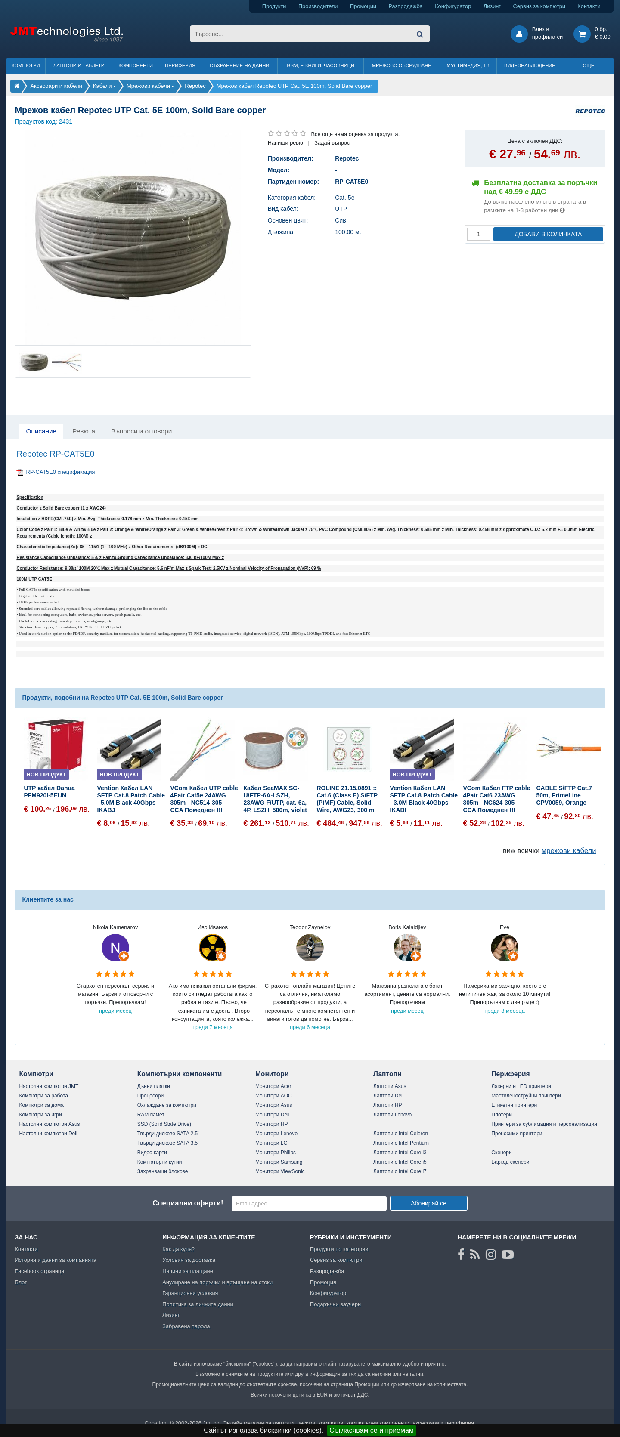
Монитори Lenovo (276, 1134)
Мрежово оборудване (401, 65)
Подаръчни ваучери (335, 1304)
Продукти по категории (339, 1249)
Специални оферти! (187, 1203)
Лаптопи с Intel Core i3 (400, 1153)
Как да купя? (178, 1249)
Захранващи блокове (162, 1171)
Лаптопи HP (387, 1105)
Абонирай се (428, 1203)
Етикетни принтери (514, 1105)
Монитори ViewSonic (280, 1171)
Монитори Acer (273, 1086)
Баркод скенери (510, 1162)
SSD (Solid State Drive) (164, 1124)
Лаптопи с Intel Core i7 (400, 1171)
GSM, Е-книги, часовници (320, 65)
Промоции (363, 6)
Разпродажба (405, 6)
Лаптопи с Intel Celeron (400, 1134)
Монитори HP (271, 1124)
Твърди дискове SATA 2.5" (168, 1134)
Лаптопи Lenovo (392, 1115)
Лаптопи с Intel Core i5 (400, 1162)
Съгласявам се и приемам (371, 1430)
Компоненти (135, 65)
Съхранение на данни (239, 65)
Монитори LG (271, 1143)
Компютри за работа (43, 1096)
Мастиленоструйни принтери (526, 1096)
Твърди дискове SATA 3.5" (168, 1143)
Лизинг (492, 6)
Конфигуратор (453, 6)
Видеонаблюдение (529, 65)
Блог (21, 1282)
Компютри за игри (40, 1115)
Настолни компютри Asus (49, 1124)
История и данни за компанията (55, 1260)
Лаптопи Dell (388, 1096)
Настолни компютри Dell (48, 1134)
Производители (318, 6)
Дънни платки (153, 1086)
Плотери (501, 1115)
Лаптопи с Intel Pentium (401, 1143)
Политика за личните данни (197, 1304)
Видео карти (152, 1153)
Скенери (501, 1153)
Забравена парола (186, 1326)
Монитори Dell (272, 1115)
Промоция (323, 1282)
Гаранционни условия (190, 1293)
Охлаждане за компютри (166, 1105)
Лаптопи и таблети (79, 65)
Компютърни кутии (159, 1162)
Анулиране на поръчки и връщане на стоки (217, 1282)
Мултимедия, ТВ (468, 65)
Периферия (180, 65)
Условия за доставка (188, 1260)
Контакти (588, 6)
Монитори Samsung (279, 1162)
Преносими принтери (516, 1134)
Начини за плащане (187, 1271)
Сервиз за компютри (539, 6)
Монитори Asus (273, 1105)
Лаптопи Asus (389, 1086)
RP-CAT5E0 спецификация (60, 472)
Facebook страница (39, 1271)
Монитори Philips (275, 1153)
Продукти (274, 6)
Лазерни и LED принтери (521, 1086)
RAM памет (150, 1115)
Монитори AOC (273, 1096)
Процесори (150, 1096)
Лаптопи (387, 1074)
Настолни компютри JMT (48, 1086)
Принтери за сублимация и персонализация (544, 1124)
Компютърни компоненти (179, 1074)
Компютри (26, 65)
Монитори (272, 1074)
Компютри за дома (41, 1105)
